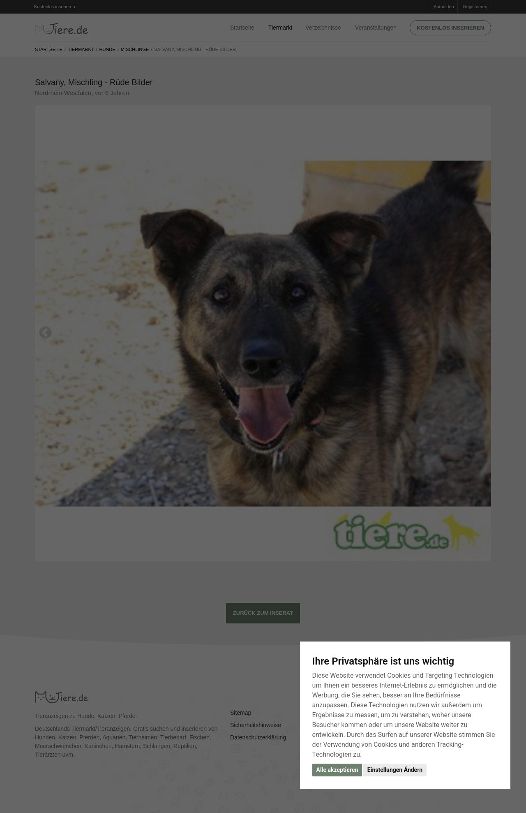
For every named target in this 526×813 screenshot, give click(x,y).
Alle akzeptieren (337, 770)
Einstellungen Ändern (394, 770)
